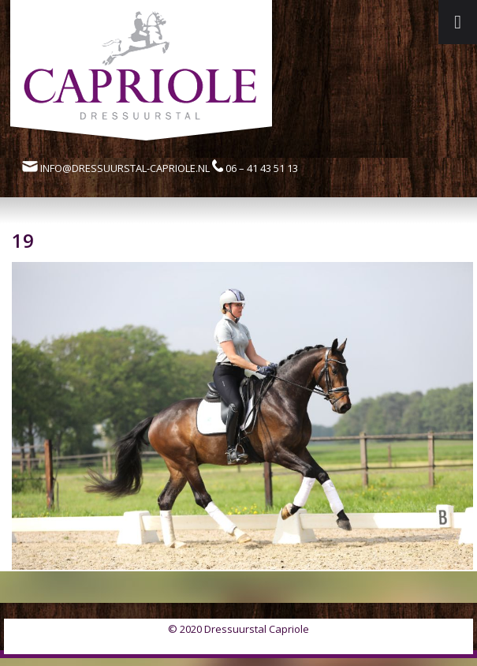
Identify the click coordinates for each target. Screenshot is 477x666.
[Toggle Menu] (457, 22)
